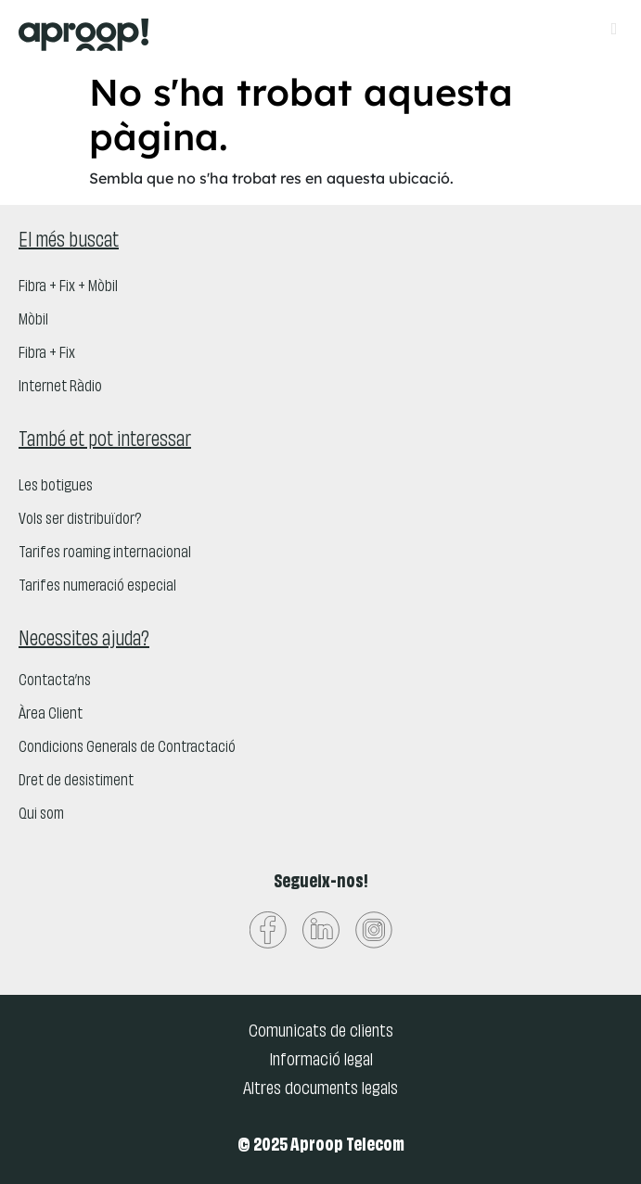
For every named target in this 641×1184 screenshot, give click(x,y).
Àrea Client (51, 714)
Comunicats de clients (321, 1032)
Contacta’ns (55, 681)
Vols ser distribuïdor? (80, 520)
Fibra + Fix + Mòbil (68, 287)
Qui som (41, 815)
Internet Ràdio (60, 387)
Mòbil (33, 320)
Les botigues (56, 486)
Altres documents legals (320, 1089)
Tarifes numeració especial (97, 586)
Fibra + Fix (47, 354)
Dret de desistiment (76, 781)
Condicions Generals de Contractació (127, 748)
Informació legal (321, 1060)
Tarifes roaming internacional (105, 553)
